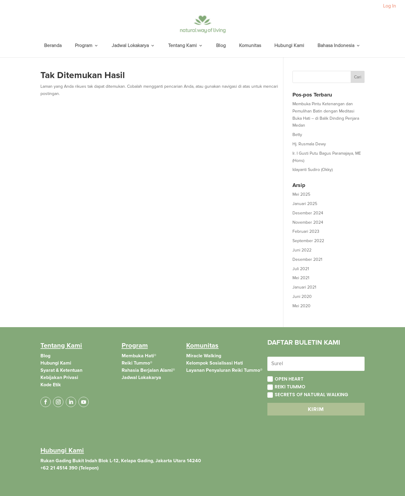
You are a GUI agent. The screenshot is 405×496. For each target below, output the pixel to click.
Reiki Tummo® (137, 363)
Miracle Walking (203, 356)
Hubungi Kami (289, 46)
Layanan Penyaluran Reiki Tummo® (224, 370)
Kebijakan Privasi (59, 377)
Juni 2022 (301, 250)
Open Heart (285, 379)
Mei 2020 (301, 305)
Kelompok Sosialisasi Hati (214, 363)
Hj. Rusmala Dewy (309, 144)
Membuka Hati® (139, 356)
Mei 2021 (300, 277)
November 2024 (307, 222)
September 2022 (308, 240)
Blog (221, 46)
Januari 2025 (304, 203)
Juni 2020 (302, 296)
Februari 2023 (305, 231)
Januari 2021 (304, 287)
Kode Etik (50, 385)
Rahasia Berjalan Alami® (148, 370)
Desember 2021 (307, 259)
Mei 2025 (301, 194)
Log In (389, 6)
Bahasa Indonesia (335, 46)
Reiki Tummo (286, 387)
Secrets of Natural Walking (307, 394)
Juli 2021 (300, 268)
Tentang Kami (182, 46)
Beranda (53, 46)
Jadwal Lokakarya (130, 46)
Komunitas (250, 46)
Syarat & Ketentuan (61, 370)
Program (83, 46)
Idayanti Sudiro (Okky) (312, 169)
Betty (297, 134)
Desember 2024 (307, 213)
